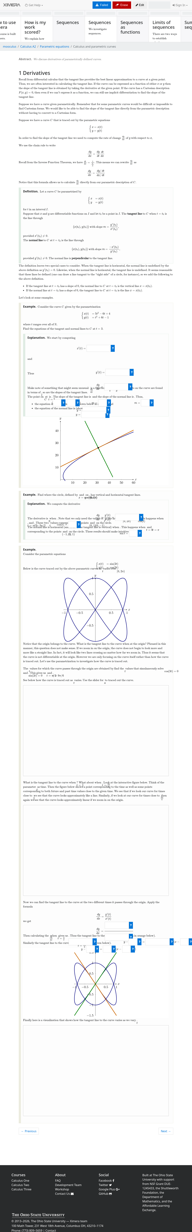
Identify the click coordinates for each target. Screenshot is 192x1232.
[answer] (99, 348)
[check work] (113, 348)
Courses (18, 1174)
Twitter (105, 1185)
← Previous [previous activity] (28, 1131)
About (60, 1174)
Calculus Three (21, 1189)
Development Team (68, 1185)
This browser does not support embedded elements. (96, 730)
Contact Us (64, 1194)
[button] (140, 5)
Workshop (62, 1189)
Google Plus (109, 1189)
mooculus (9, 47)
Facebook (106, 1181)
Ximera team (78, 1221)
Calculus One (20, 1181)
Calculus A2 (28, 47)
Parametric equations (54, 47)
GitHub (105, 1194)
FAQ (58, 1181)
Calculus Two (20, 1185)
